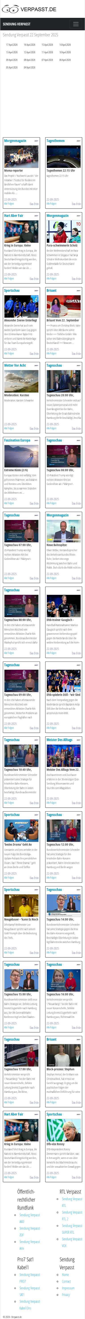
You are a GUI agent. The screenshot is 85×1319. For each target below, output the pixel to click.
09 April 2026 (12, 60)
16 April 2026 (29, 45)
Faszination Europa (17, 440)
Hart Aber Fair (13, 215)
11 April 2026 (47, 52)
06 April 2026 (65, 60)
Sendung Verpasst (16, 24)
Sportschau (12, 290)
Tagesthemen (56, 140)
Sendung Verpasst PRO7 (30, 1278)
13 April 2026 (12, 52)
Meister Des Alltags (59, 739)
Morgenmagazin (15, 140)
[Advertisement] (41, 104)
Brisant (51, 290)
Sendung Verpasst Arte (30, 1245)
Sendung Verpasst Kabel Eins (30, 1305)
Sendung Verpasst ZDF (30, 1231)
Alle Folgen (9, 203)
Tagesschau (54, 365)
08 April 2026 (29, 60)
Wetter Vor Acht (15, 365)
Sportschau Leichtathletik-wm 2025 (20, 891)
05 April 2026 (12, 67)
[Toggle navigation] (76, 24)
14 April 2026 (65, 45)
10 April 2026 (65, 52)
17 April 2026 (12, 45)
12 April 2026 (29, 52)
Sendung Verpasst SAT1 (30, 1291)
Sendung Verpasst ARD (30, 1218)
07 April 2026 (47, 60)
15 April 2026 (47, 45)
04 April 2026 (29, 67)
